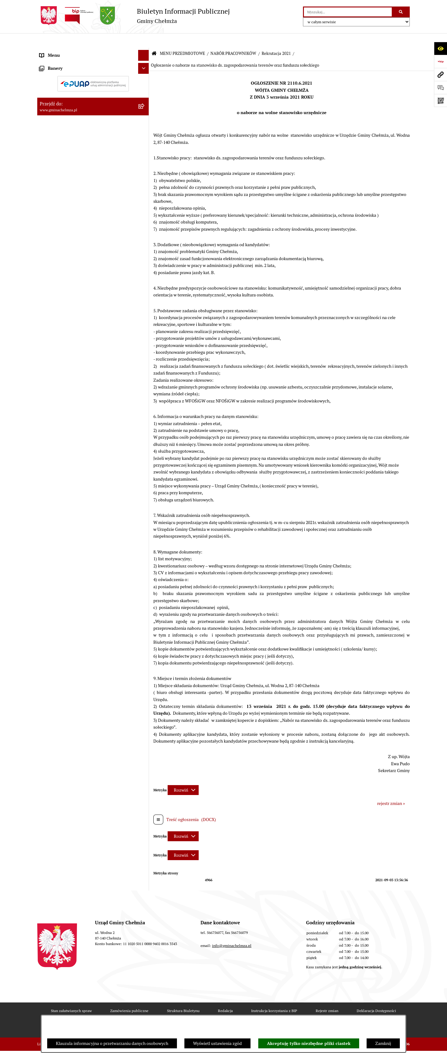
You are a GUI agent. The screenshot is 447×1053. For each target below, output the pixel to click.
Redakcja (225, 996)
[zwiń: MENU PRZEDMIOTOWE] (144, 51)
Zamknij (383, 1043)
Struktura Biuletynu (183, 996)
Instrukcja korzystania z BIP (274, 996)
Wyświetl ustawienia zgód (217, 1043)
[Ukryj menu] (143, 40)
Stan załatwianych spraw (71, 996)
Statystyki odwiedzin (175, 1013)
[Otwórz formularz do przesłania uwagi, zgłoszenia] (440, 87)
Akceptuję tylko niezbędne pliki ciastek (308, 1043)
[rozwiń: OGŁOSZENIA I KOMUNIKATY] (144, 66)
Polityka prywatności (271, 1013)
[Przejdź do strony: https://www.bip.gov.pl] (440, 61)
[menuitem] (93, 66)
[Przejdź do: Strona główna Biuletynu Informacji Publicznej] (154, 39)
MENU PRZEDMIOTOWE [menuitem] (63, 51)
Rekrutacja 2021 (276, 39)
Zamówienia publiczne (129, 996)
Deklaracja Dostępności (376, 996)
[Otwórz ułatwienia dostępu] (440, 48)
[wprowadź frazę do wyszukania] (348, 12)
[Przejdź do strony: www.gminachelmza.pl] (440, 74)
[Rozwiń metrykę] (183, 775)
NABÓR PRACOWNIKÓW (233, 39)
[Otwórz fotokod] (440, 100)
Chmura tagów (223, 1013)
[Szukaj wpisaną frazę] (401, 12)
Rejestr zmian (327, 996)
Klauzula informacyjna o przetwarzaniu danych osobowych (112, 1043)
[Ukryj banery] (143, 497)
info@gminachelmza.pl (231, 931)
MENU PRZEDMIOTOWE (182, 39)
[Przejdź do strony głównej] (133, 15)
